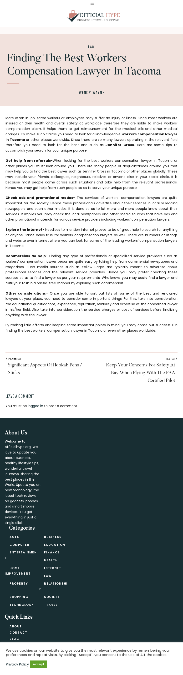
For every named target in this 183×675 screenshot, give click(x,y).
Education (54, 545)
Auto (15, 537)
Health (51, 560)
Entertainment (21, 555)
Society (52, 597)
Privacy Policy (17, 664)
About (16, 626)
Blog (14, 639)
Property (19, 583)
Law (91, 46)
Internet (52, 568)
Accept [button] (38, 664)
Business (52, 537)
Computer (19, 545)
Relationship (53, 586)
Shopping (19, 597)
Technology (22, 605)
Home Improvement (18, 571)
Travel (50, 605)
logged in (35, 406)
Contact (18, 633)
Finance (52, 552)
